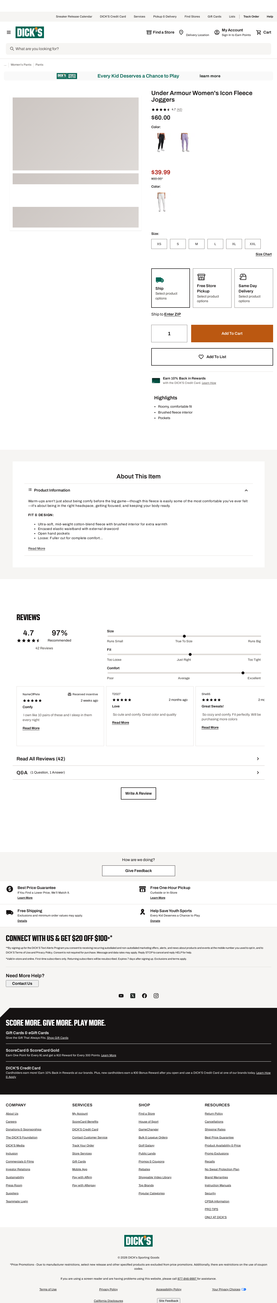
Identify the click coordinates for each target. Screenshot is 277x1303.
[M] (197, 244)
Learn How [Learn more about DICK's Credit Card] (209, 383)
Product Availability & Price (223, 1145)
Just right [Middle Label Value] (184, 659)
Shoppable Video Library (155, 1177)
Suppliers (12, 1193)
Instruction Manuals (218, 1185)
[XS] (159, 244)
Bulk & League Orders (153, 1137)
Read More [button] (36, 548)
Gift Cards (214, 17)
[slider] (184, 636)
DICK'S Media (15, 1145)
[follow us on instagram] (156, 996)
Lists (232, 17)
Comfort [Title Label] (113, 668)
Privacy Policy (108, 1289)
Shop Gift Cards (57, 1037)
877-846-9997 (187, 1278)
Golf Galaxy (146, 1145)
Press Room (14, 1185)
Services (139, 17)
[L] (215, 244)
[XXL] (253, 244)
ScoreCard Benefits (85, 1121)
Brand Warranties (216, 1177)
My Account (80, 1113)
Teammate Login (17, 1201)
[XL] (234, 244)
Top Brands (146, 1185)
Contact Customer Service (89, 1137)
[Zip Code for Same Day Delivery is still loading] (194, 32)
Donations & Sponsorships (23, 1129)
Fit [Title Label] (109, 650)
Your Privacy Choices (226, 1289)
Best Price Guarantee (219, 1137)
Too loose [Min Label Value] (114, 659)
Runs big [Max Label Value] (254, 641)
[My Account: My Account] (233, 32)
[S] (178, 244)
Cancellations (214, 1121)
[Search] (143, 49)
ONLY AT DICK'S (216, 1217)
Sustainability (15, 1177)
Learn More (210, 76)
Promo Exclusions (217, 1153)
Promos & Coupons (151, 1161)
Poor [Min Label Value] (110, 678)
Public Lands (147, 1153)
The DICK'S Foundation (21, 1137)
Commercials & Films (20, 1161)
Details (22, 921)
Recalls (210, 1161)
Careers (11, 1121)
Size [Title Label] (110, 631)
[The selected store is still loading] (160, 32)
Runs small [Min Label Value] (115, 641)
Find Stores (192, 17)
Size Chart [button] (264, 254)
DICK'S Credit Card (113, 17)
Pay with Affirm (82, 1177)
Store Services (82, 1153)
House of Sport (149, 1121)
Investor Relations (18, 1169)
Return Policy (214, 1113)
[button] (172, 314)
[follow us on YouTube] (121, 996)
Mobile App (79, 1169)
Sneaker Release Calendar (74, 17)
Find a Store (147, 1113)
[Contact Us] (22, 983)
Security (210, 1193)
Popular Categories (152, 1193)
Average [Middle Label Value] (184, 678)
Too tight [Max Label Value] (254, 659)
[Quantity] (169, 333)
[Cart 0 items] (264, 32)
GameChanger (149, 1129)
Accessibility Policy (168, 1289)
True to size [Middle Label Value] (183, 641)
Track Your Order (83, 1145)
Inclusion (12, 1153)
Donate (155, 921)
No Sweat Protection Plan (222, 1169)
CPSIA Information (217, 1201)
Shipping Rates (215, 1129)
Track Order (251, 17)
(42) (179, 109)
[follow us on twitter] (133, 996)
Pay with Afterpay (84, 1185)
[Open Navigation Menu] (9, 32)
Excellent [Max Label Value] (254, 678)
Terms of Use (48, 1289)
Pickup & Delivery (165, 17)
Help (270, 17)
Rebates (144, 1169)
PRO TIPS (211, 1209)
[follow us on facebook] (144, 996)
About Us (12, 1113)
